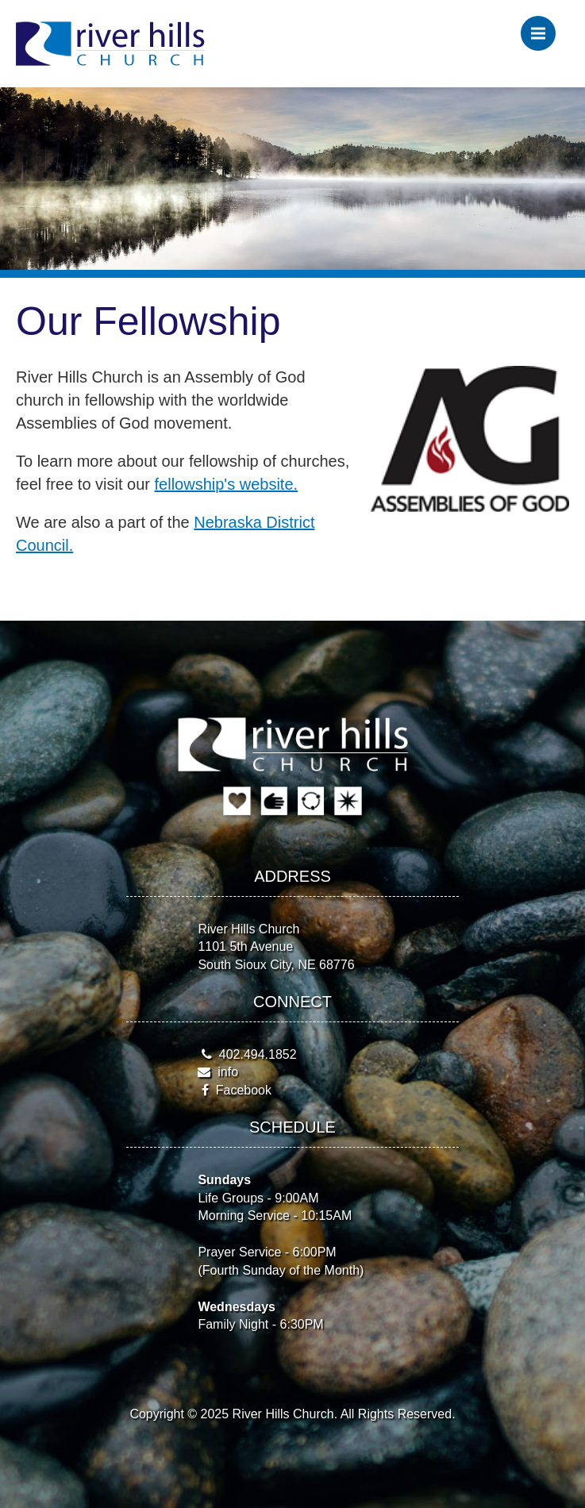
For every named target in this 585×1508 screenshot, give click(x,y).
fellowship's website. (226, 484)
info (227, 1072)
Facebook (243, 1090)
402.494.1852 (258, 1054)
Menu (543, 27)
